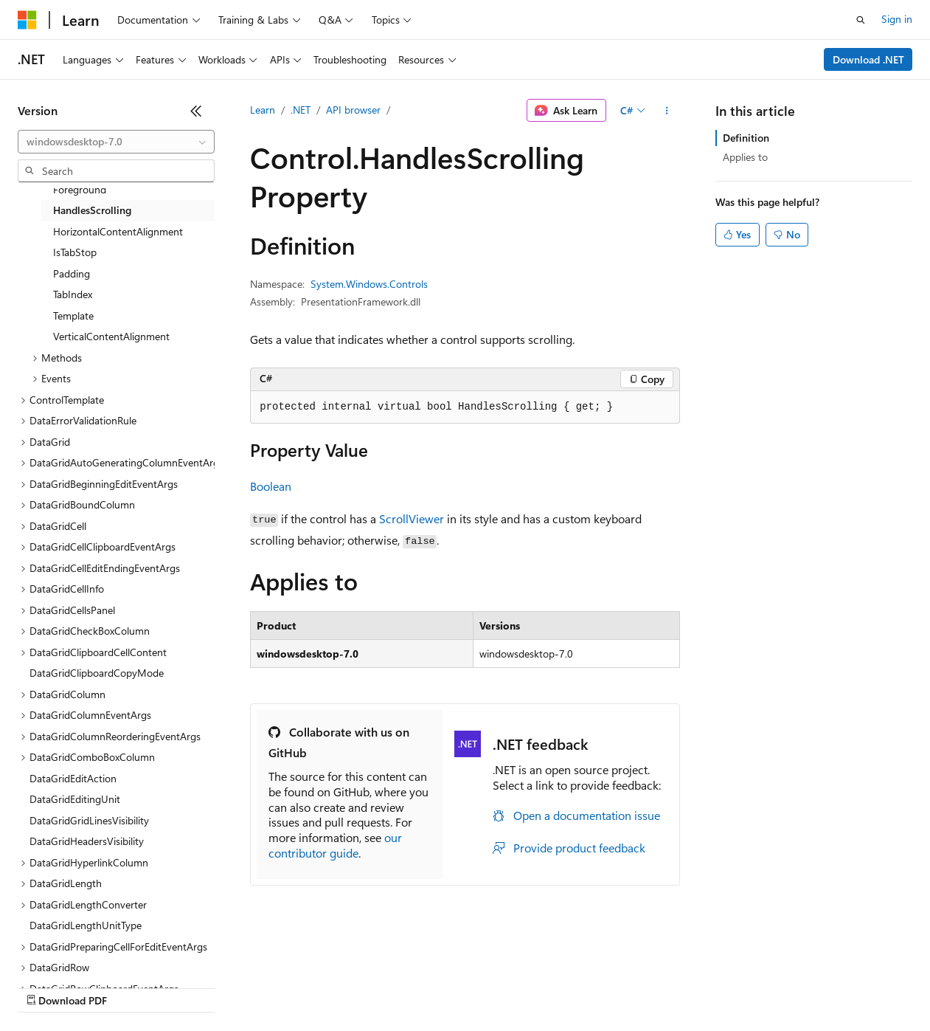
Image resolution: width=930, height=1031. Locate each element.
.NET (300, 110)
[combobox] (116, 142)
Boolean (270, 486)
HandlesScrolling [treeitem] (92, 210)
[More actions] (667, 111)
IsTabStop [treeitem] (75, 252)
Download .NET (868, 59)
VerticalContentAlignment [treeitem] (111, 336)
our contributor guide (335, 845)
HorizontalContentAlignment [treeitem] (118, 231)
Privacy (322, 986)
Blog (201, 986)
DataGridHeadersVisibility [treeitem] (87, 841)
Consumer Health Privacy (424, 986)
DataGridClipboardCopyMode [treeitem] (97, 673)
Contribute (264, 986)
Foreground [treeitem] (79, 189)
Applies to (745, 157)
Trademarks (611, 986)
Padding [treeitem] (71, 273)
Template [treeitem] (73, 315)
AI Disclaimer (47, 986)
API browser (353, 110)
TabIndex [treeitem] (72, 294)
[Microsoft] (27, 20)
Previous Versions (133, 986)
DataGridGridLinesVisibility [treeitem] (89, 820)
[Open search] (860, 20)
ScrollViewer (411, 518)
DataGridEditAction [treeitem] (73, 778)
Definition (746, 138)
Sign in (896, 19)
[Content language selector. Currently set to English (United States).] (85, 951)
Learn (262, 110)
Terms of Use (539, 986)
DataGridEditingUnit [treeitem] (75, 799)
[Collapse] (196, 110)
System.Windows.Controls (369, 284)
